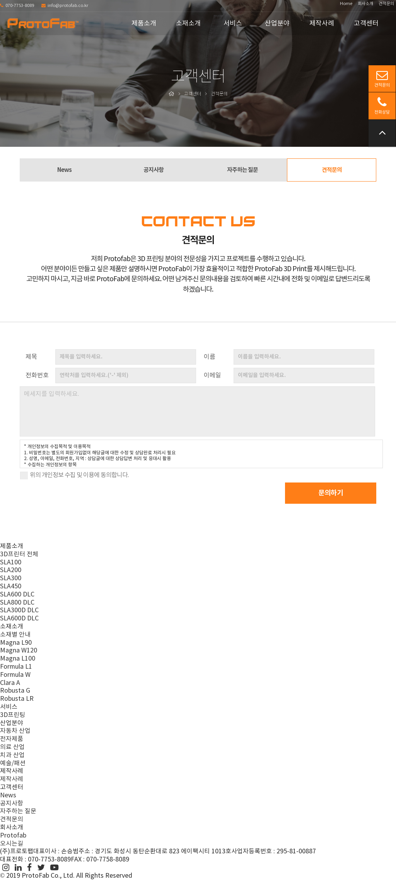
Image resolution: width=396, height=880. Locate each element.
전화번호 (37, 375)
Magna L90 (16, 642)
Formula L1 (16, 666)
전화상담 (382, 105)
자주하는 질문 (242, 169)
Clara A (10, 683)
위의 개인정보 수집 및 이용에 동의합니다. (79, 475)
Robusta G (15, 690)
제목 (31, 356)
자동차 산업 (15, 730)
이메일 (212, 375)
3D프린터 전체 (19, 554)
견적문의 (386, 3)
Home (346, 3)
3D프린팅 (12, 715)
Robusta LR (17, 698)
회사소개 (365, 3)
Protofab (13, 835)
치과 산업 (12, 755)
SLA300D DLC (19, 610)
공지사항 (153, 169)
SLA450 (10, 586)
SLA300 (10, 578)
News (64, 169)
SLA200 (10, 570)
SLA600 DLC (17, 594)
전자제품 (11, 739)
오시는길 (11, 843)
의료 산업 (12, 747)
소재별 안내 (15, 634)
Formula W (15, 674)
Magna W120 (18, 650)
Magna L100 (17, 658)
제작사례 (11, 779)
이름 (209, 356)
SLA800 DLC (17, 602)
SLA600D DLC (19, 618)
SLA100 (10, 562)
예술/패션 (13, 763)
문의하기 (333, 493)
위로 (382, 132)
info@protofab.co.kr (64, 5)
